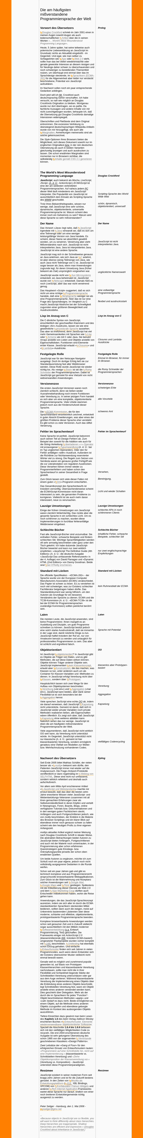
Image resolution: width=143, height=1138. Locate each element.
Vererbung (47, 689)
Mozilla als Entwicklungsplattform (61, 1082)
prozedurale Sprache (67, 328)
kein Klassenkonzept (80, 665)
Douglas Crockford (52, 32)
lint (58, 482)
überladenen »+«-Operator (79, 444)
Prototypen (74, 679)
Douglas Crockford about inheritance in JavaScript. (67, 1128)
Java (59, 230)
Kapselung (87, 704)
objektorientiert (65, 654)
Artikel (65, 38)
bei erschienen (59, 565)
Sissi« (69, 369)
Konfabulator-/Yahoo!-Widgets (73, 1086)
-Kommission (57, 411)
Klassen (46, 679)
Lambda (48, 348)
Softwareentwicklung (53, 929)
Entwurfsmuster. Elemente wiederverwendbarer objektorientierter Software (66, 1023)
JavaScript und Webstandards (59, 789)
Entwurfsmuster (50, 949)
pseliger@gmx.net (51, 1109)
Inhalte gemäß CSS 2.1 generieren (73, 159)
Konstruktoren (63, 668)
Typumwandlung (69, 447)
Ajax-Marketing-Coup (63, 890)
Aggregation (78, 689)
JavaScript (85, 227)
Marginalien (48, 132)
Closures (83, 345)
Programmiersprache (76, 293)
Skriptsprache (69, 296)
